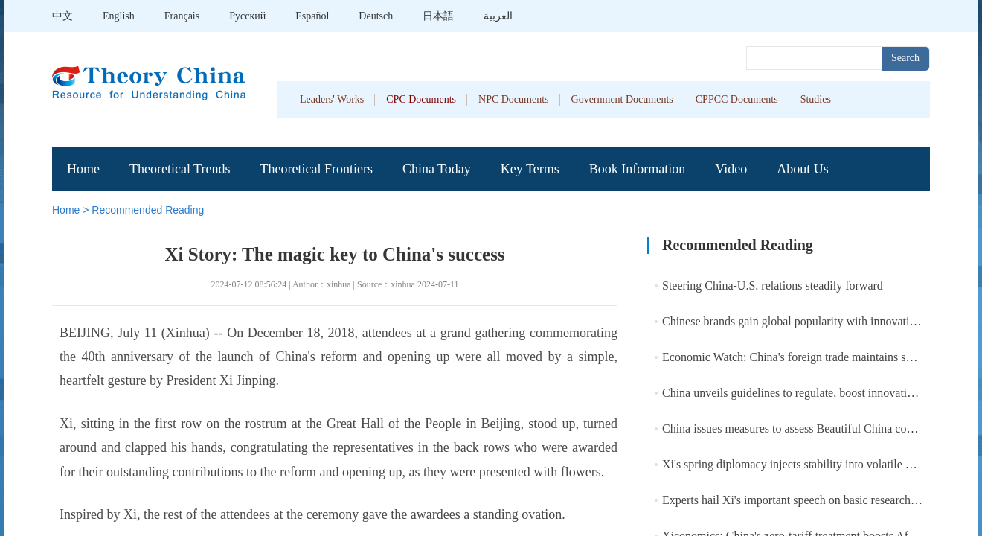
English (119, 16)
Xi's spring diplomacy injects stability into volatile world (797, 464)
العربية (498, 16)
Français (181, 16)
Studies (815, 99)
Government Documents (622, 99)
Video (731, 169)
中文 (62, 16)
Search (905, 57)
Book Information (637, 169)
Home (83, 169)
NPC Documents (513, 99)
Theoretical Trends (179, 169)
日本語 (438, 16)
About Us (803, 169)
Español (312, 16)
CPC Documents (421, 99)
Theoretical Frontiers (316, 169)
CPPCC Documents (737, 99)
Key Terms (530, 169)
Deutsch (376, 16)
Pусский (247, 16)
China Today (436, 169)
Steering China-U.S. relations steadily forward (772, 285)
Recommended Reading (148, 210)
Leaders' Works (332, 99)
